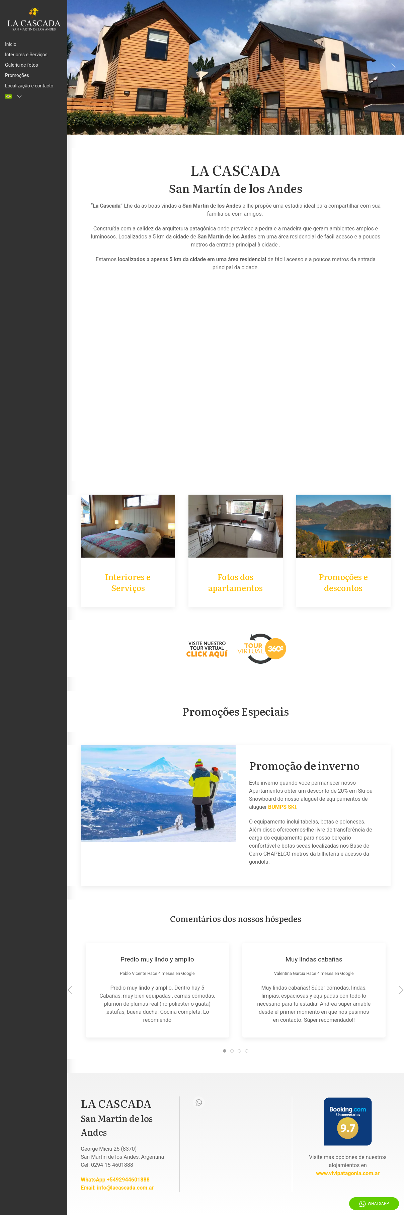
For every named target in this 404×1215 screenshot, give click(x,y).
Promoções (17, 75)
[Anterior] (78, 67)
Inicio (10, 44)
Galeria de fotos (21, 65)
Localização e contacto (29, 85)
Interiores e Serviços (26, 54)
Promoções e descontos (343, 582)
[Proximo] (393, 67)
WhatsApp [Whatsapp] (374, 1204)
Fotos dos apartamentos (235, 582)
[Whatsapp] (199, 1102)
